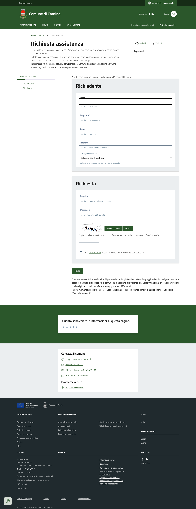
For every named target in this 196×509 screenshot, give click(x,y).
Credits (63, 498)
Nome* (82, 97)
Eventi (143, 442)
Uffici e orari (22, 484)
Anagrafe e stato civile (67, 421)
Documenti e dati (24, 426)
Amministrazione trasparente (112, 471)
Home (33, 35)
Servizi (57, 24)
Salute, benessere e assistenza (112, 421)
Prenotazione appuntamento (111, 480)
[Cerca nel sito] (173, 14)
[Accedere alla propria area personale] (161, 3)
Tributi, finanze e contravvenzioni (113, 426)
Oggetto (84, 196)
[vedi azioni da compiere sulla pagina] (158, 43)
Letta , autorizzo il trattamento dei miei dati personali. (114, 253)
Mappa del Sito (84, 498)
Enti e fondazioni (24, 430)
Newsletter (145, 462)
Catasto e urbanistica (67, 430)
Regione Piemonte (25, 3)
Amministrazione (28, 24)
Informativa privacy (108, 459)
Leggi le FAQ (105, 474)
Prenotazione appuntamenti (142, 25)
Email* (83, 129)
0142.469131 (30, 469)
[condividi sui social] (140, 43)
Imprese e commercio (67, 434)
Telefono (84, 142)
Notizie (143, 421)
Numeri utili (21, 488)
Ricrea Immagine (113, 228)
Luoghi (143, 438)
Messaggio (85, 210)
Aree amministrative (25, 421)
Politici (19, 442)
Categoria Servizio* (89, 153)
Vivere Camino (73, 24)
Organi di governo (24, 434)
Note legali (104, 463)
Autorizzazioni (64, 426)
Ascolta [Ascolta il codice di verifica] (127, 228)
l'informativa (95, 252)
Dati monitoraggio (24, 498)
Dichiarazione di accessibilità (111, 467)
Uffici (19, 446)
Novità (45, 24)
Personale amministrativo (27, 438)
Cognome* (85, 115)
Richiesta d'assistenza (109, 483)
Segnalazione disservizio (110, 477)
